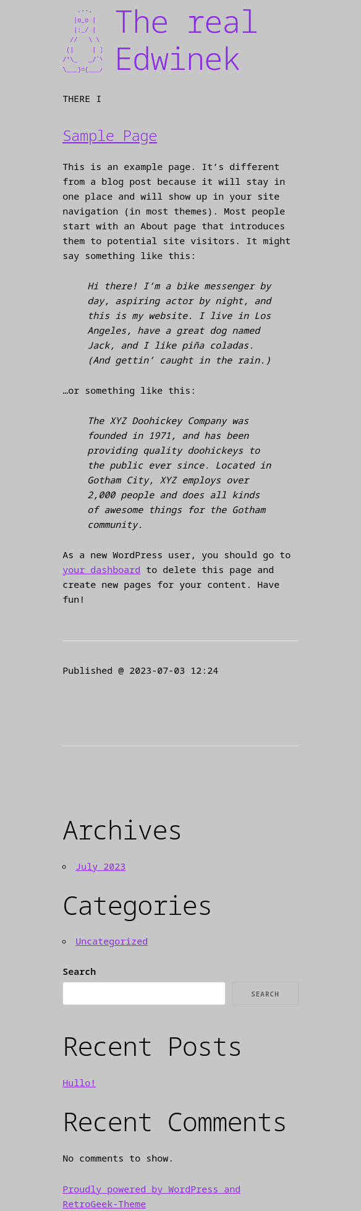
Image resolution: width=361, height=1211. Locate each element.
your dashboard (101, 569)
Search (79, 971)
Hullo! (79, 1082)
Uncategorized (111, 941)
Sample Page (109, 135)
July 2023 (100, 866)
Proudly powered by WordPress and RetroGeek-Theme (151, 1196)
